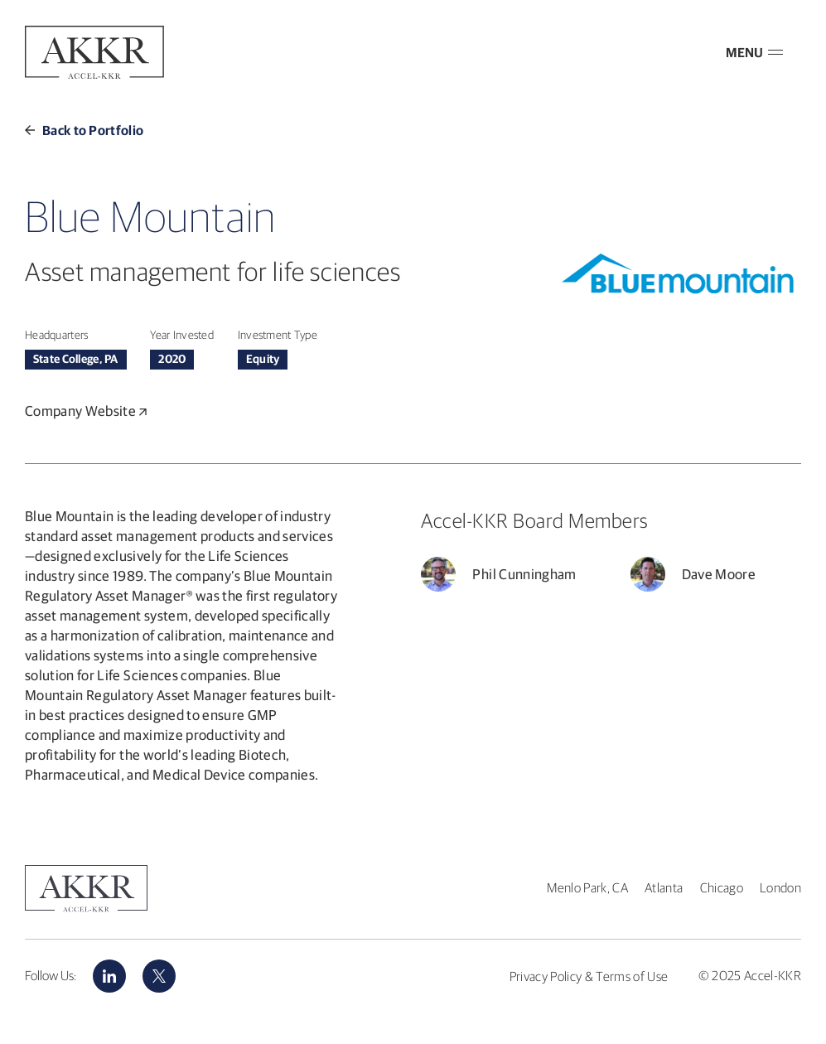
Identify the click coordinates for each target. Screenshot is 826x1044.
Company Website (86, 410)
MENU (754, 52)
